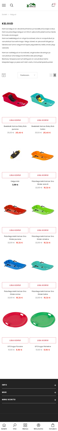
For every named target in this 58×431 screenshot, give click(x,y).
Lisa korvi (15, 120)
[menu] (4, 5)
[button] (51, 75)
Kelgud (13, 14)
